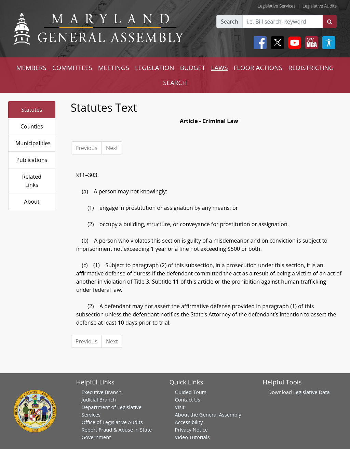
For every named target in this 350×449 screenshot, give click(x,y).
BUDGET (192, 67)
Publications (31, 160)
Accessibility (189, 422)
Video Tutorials (192, 437)
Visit (180, 407)
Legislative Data (311, 392)
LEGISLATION (154, 67)
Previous (86, 148)
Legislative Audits (319, 6)
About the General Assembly (208, 414)
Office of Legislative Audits (112, 422)
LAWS (219, 67)
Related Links (31, 181)
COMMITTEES (72, 67)
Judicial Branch (99, 399)
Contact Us (187, 399)
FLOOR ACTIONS (258, 67)
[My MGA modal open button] (310, 42)
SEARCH (175, 82)
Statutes (31, 109)
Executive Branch (102, 392)
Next (112, 148)
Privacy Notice (191, 429)
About (31, 201)
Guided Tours (190, 392)
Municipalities (33, 143)
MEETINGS (113, 67)
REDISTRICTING (311, 67)
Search (229, 21)
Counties (32, 126)
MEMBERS (31, 67)
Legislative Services (277, 6)
